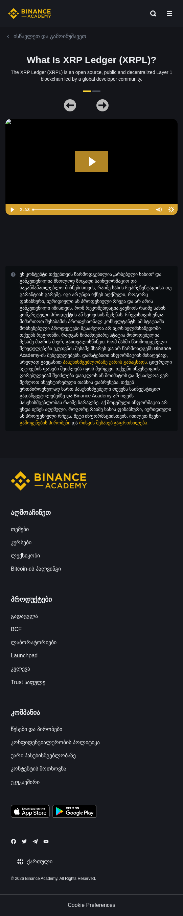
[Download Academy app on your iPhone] (30, 812)
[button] (169, 13)
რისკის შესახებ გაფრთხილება (113, 422)
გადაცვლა (24, 616)
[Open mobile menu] (169, 13)
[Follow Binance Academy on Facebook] (13, 841)
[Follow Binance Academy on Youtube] (46, 841)
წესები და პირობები (36, 729)
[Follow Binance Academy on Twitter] (24, 841)
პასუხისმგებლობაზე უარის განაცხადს (105, 362)
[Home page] (29, 13)
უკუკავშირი (25, 782)
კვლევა (20, 669)
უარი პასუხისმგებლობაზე (43, 755)
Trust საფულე (28, 682)
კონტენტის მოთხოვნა (38, 768)
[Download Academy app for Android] (74, 812)
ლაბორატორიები (33, 642)
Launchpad (24, 655)
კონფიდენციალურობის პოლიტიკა (55, 742)
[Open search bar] (151, 13)
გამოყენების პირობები (45, 422)
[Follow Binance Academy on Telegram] (35, 841)
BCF (16, 629)
